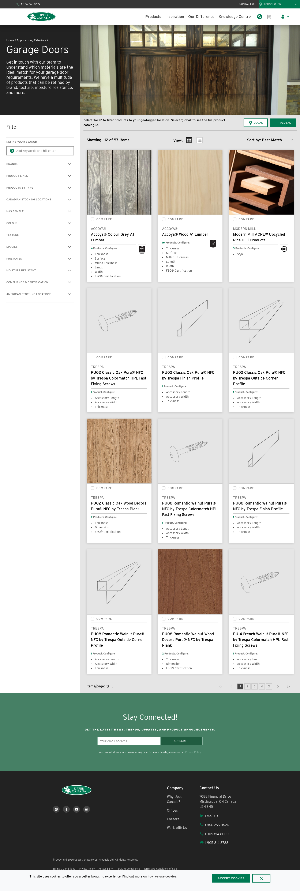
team (51, 62)
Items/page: (96, 686)
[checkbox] (92, 219)
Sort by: (254, 140)
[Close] (261, 878)
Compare (104, 219)
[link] (221, 686)
